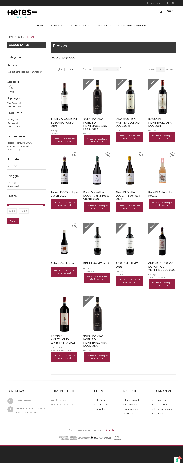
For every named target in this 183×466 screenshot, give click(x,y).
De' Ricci (11, 123)
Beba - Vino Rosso (62, 263)
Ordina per (87, 69)
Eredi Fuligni (13, 126)
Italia (19, 36)
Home (10, 36)
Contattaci (101, 409)
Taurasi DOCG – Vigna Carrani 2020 (64, 194)
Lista (70, 69)
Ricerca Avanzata (104, 405)
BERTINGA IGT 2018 (96, 263)
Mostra (152, 69)
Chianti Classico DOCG (17, 146)
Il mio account (155, 3)
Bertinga (11, 119)
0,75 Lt (10, 166)
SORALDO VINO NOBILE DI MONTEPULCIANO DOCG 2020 (95, 124)
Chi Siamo (101, 400)
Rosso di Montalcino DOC (18, 143)
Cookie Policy (160, 405)
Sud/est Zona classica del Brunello (23, 72)
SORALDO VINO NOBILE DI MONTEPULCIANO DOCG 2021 (95, 341)
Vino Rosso (12, 103)
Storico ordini (131, 405)
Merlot (10, 183)
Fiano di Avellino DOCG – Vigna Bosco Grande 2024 (96, 196)
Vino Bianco (12, 106)
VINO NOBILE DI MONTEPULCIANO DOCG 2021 (128, 122)
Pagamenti (159, 414)
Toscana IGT (12, 149)
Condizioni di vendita (164, 409)
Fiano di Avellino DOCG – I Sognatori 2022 (128, 196)
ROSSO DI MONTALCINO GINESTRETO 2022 (63, 340)
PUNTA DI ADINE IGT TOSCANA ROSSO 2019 (64, 122)
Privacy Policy (161, 400)
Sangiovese (12, 186)
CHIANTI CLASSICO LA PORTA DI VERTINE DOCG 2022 (161, 267)
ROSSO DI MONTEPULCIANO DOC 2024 (160, 122)
